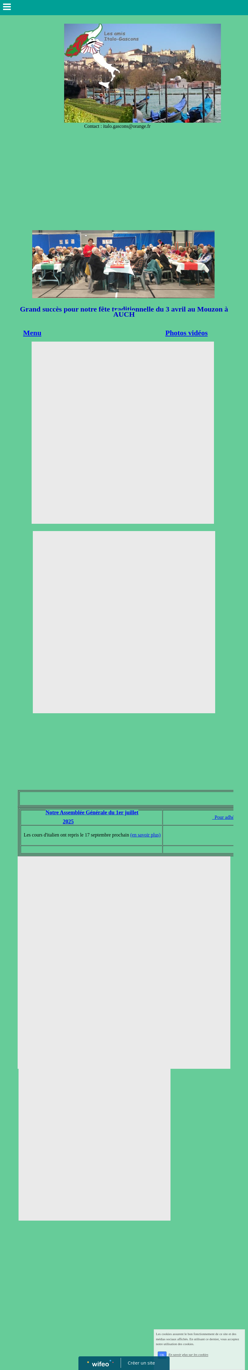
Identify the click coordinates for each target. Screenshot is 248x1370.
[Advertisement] (124, 184)
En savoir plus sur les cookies (188, 1355)
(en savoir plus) (145, 834)
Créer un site (141, 1363)
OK (162, 1355)
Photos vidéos (186, 333)
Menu (32, 333)
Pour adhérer (226, 817)
